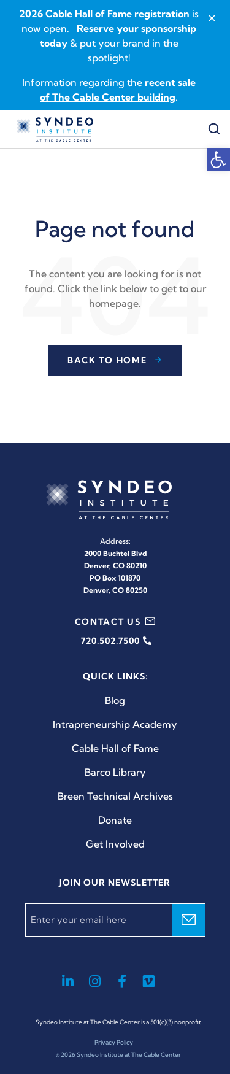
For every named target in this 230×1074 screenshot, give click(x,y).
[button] (218, 159)
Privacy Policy (113, 1042)
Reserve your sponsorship (136, 28)
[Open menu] (186, 129)
